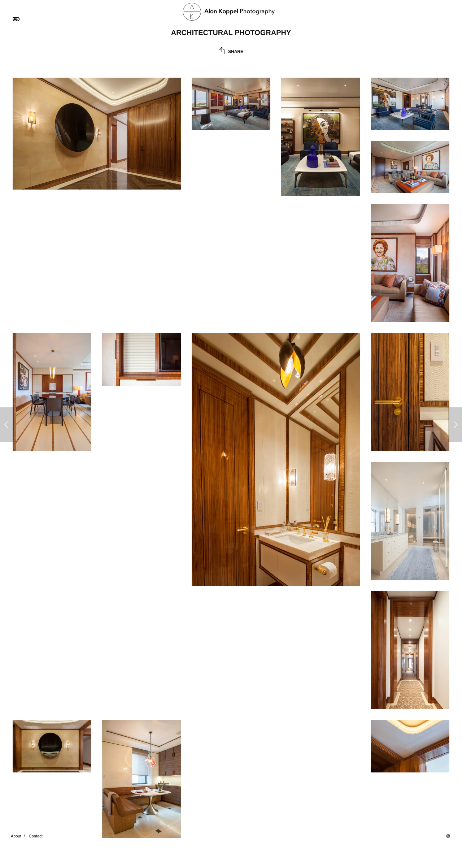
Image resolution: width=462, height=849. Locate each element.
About (16, 836)
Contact (36, 836)
